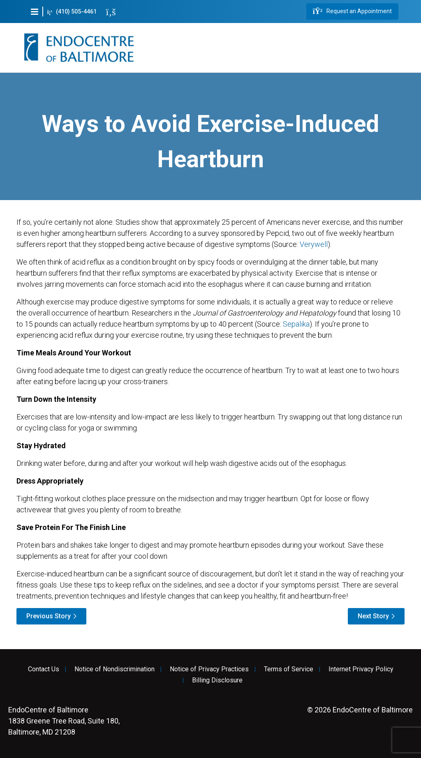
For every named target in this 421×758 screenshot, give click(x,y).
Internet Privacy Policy (360, 669)
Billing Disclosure (217, 680)
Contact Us (43, 669)
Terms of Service (288, 669)
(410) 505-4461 (72, 12)
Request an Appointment (352, 11)
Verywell (314, 244)
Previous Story (48, 616)
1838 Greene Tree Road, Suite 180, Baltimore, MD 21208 (64, 720)
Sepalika (296, 324)
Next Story (373, 616)
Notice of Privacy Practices (209, 669)
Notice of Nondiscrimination (114, 669)
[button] (34, 11)
